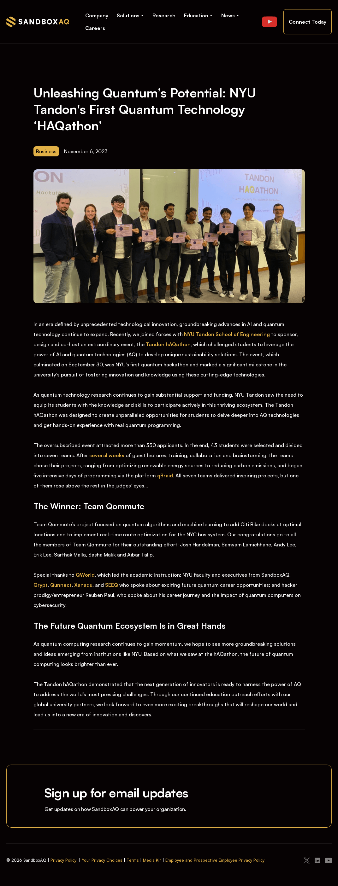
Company (96, 15)
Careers (95, 28)
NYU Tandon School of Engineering (227, 334)
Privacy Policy (63, 860)
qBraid (165, 475)
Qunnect (61, 585)
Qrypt (40, 585)
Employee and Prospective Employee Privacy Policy (214, 860)
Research (163, 15)
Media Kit (152, 860)
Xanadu (83, 585)
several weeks (107, 455)
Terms (133, 860)
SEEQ (111, 585)
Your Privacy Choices (102, 860)
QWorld (85, 575)
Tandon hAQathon (168, 344)
